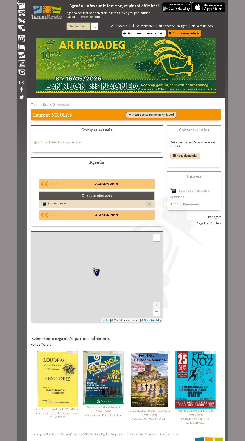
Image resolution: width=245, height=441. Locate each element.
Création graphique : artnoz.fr (160, 434)
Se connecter (143, 26)
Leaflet (105, 320)
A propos (39, 434)
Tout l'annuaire (184, 204)
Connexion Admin (184, 33)
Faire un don (202, 26)
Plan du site (52, 434)
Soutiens (76, 434)
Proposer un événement (126, 434)
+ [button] (156, 305)
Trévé (62, 203)
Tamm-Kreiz (41, 104)
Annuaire (64, 104)
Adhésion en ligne (173, 26)
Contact (65, 434)
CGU (85, 434)
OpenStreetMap (152, 320)
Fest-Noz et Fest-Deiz (193, 191)
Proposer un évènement (144, 33)
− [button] (156, 312)
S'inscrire (119, 26)
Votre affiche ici (41, 345)
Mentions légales (99, 434)
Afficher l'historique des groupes (60, 142)
